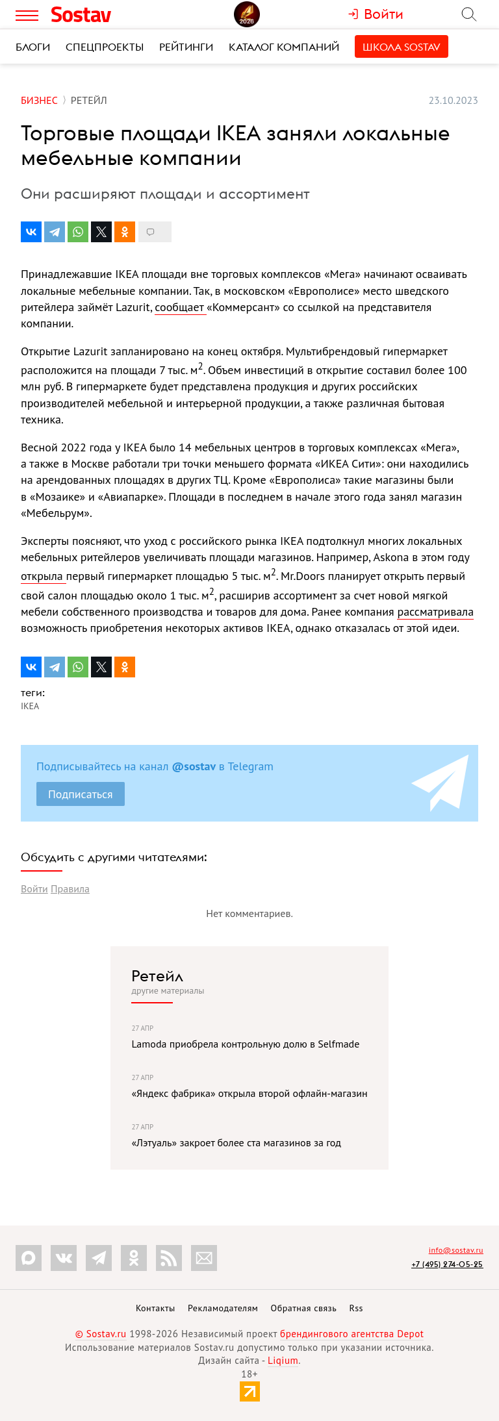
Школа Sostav (402, 46)
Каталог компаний (284, 46)
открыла (43, 575)
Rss (356, 1308)
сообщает (181, 306)
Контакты (155, 1308)
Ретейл (157, 975)
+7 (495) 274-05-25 (447, 1264)
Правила (70, 888)
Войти (34, 888)
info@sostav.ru (456, 1250)
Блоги (33, 46)
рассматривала (435, 611)
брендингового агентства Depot (352, 1333)
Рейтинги (186, 46)
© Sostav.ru (101, 1333)
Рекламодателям (223, 1308)
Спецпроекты (105, 46)
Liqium (283, 1360)
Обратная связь (304, 1308)
